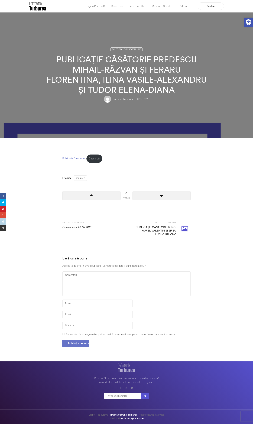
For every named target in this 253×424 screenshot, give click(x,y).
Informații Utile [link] (138, 6)
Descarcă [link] (94, 158)
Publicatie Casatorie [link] (73, 158)
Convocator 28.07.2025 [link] (77, 227)
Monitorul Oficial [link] (161, 6)
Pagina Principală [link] (95, 6)
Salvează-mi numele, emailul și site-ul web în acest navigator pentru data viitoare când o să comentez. (121, 334)
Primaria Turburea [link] (123, 99)
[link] (248, 22)
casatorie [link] (80, 178)
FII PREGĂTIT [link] (183, 6)
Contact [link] (210, 6)
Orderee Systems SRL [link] (132, 418)
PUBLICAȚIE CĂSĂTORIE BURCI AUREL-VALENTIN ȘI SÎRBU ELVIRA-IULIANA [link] (156, 230)
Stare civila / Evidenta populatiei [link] (126, 49)
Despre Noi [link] (117, 6)
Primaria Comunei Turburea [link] (123, 414)
